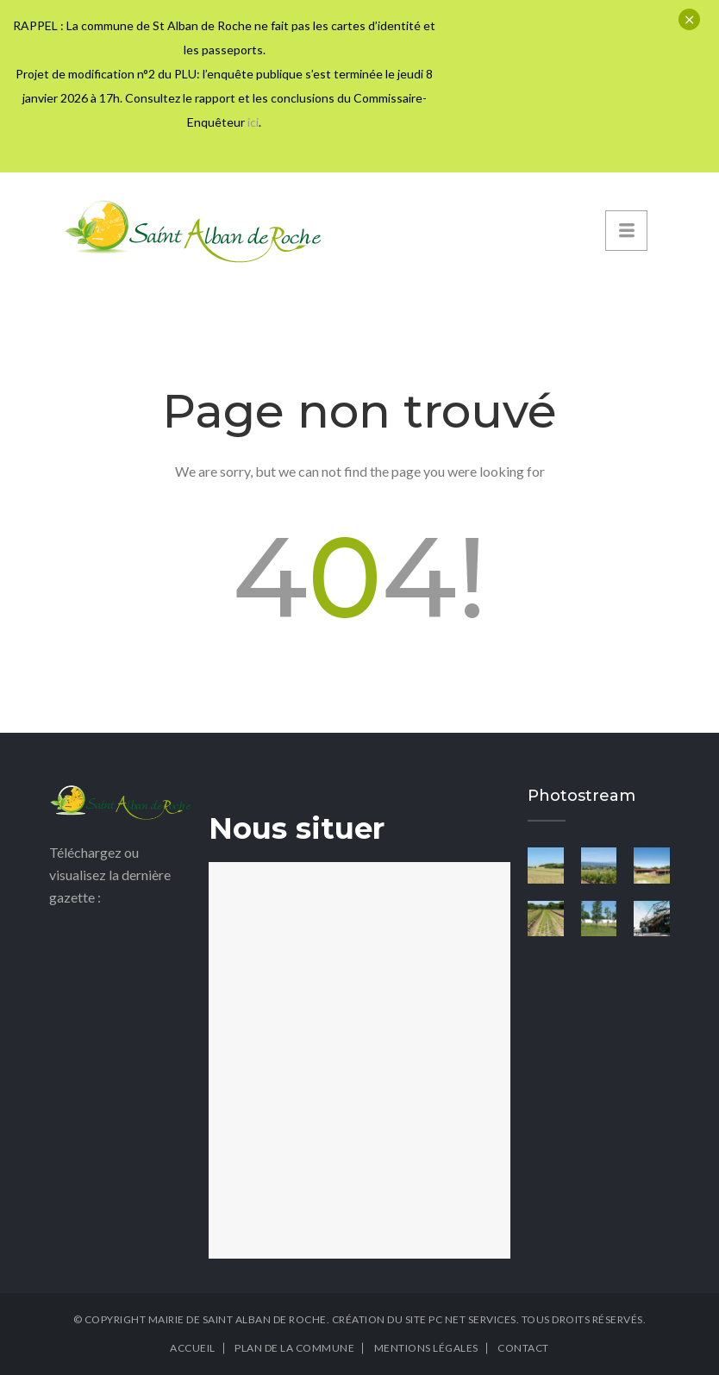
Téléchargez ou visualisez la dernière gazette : (110, 874)
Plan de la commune (294, 1347)
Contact (523, 1347)
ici (253, 122)
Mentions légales (426, 1347)
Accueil (193, 1347)
